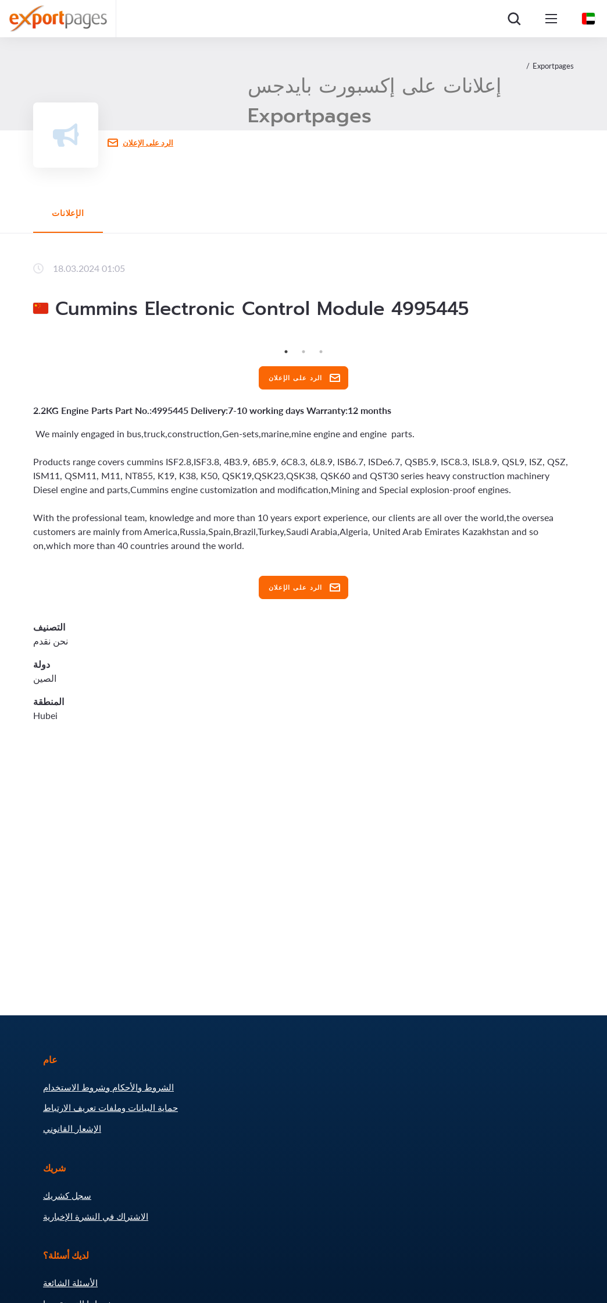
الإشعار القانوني (72, 1128)
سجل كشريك (67, 1195)
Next (582, 343)
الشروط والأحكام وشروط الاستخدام (108, 1087)
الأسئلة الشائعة (70, 1282)
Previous (24, 343)
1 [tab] (286, 351)
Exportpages (553, 65)
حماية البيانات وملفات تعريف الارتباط (110, 1107)
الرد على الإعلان (148, 142)
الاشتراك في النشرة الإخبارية (95, 1216)
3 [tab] (321, 351)
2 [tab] (303, 351)
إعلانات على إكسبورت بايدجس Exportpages (374, 100)
